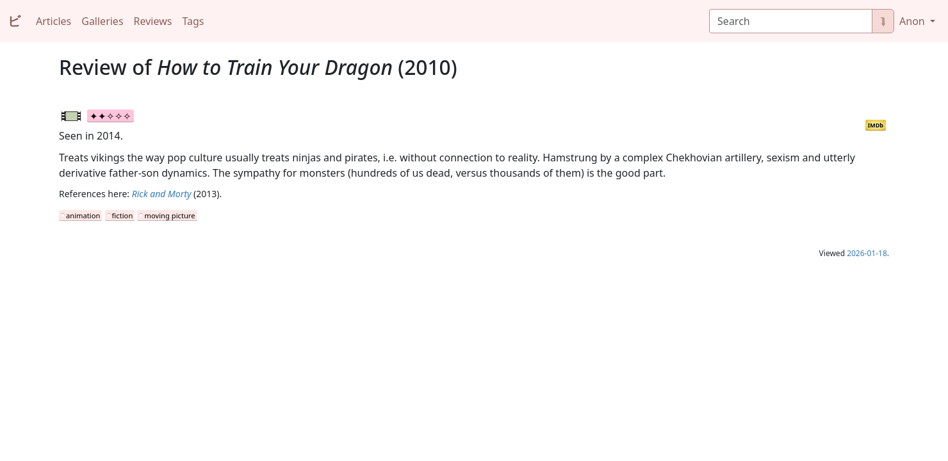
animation (83, 215)
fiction (122, 215)
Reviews (153, 21)
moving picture (169, 215)
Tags (193, 21)
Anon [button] (913, 21)
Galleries (102, 21)
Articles (53, 21)
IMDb (875, 125)
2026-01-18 (867, 253)
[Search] (790, 21)
